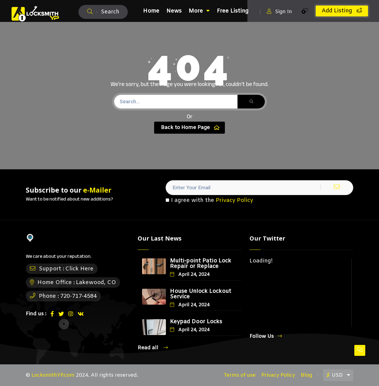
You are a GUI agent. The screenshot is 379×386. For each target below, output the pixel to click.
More (199, 11)
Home (151, 11)
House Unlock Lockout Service (200, 294)
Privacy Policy (234, 200)
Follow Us (266, 336)
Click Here (79, 269)
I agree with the (209, 200)
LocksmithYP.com (53, 375)
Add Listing (342, 11)
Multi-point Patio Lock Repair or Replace (200, 263)
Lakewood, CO (96, 282)
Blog (306, 375)
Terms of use (240, 375)
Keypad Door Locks (196, 321)
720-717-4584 (78, 296)
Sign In (279, 12)
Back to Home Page (190, 127)
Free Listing (232, 11)
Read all (153, 348)
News (174, 11)
